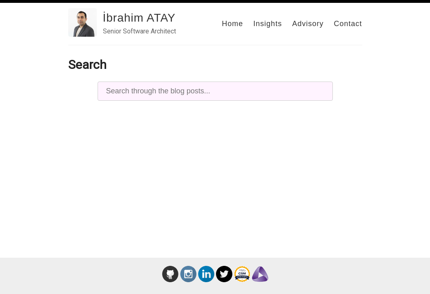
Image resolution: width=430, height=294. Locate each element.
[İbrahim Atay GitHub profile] (170, 279)
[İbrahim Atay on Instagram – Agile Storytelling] (188, 279)
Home (232, 24)
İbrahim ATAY (139, 17)
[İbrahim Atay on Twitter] (224, 279)
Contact (348, 24)
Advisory (307, 24)
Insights (267, 24)
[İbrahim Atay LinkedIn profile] (206, 279)
